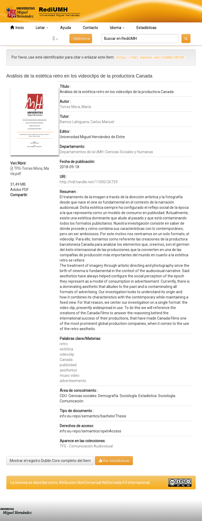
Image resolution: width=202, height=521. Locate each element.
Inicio (17, 27)
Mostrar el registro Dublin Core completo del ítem (50, 461)
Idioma (117, 28)
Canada (66, 360)
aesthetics (68, 370)
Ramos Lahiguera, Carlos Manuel (87, 122)
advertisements (73, 381)
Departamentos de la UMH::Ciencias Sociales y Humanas (106, 152)
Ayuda (65, 28)
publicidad (68, 365)
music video (69, 375)
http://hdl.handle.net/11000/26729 (89, 182)
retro (64, 344)
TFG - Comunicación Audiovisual (86, 446)
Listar (42, 28)
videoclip (67, 354)
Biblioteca (81, 38)
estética (66, 349)
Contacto (90, 28)
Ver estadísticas (113, 460)
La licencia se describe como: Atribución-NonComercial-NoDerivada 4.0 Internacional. (80, 482)
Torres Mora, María (75, 107)
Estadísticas (146, 28)
